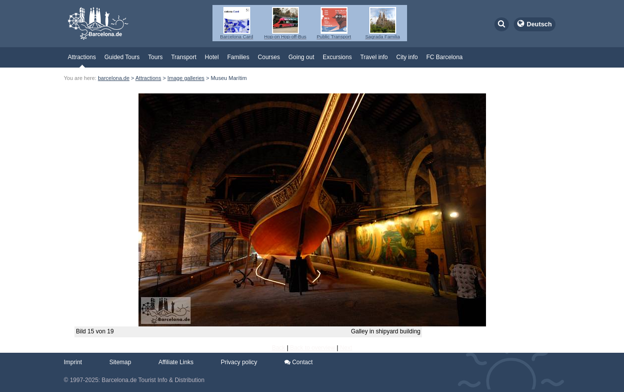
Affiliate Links (175, 362)
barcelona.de (114, 78)
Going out (301, 57)
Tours (155, 57)
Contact (298, 362)
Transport (184, 57)
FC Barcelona (444, 57)
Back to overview (312, 347)
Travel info (374, 57)
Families (238, 57)
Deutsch (539, 24)
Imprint (73, 362)
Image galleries (186, 78)
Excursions (337, 57)
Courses (269, 57)
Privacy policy (239, 362)
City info (406, 57)
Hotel (212, 57)
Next (346, 347)
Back (278, 347)
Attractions (82, 57)
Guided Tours (121, 57)
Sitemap (120, 362)
